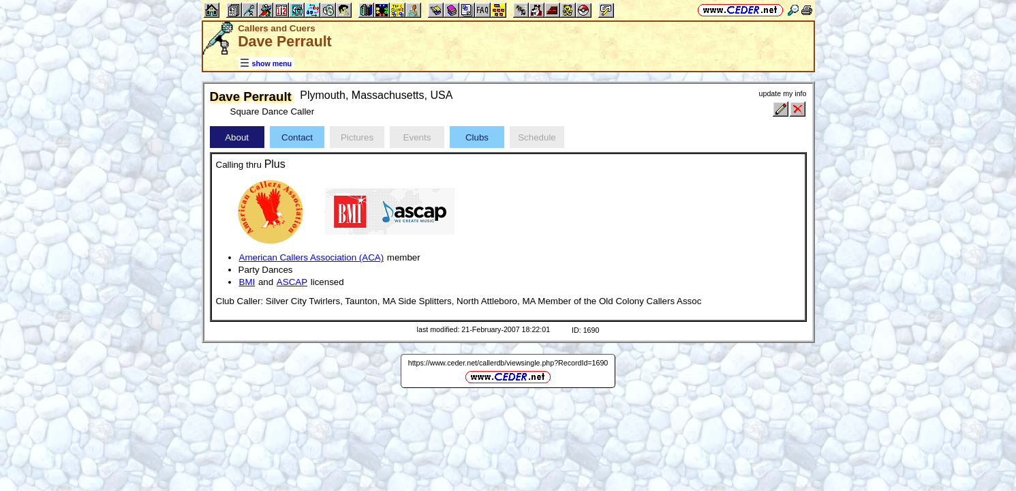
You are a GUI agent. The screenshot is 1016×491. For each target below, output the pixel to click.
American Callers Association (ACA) (311, 257)
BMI (247, 282)
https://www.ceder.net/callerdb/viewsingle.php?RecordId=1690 (508, 363)
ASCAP (292, 282)
